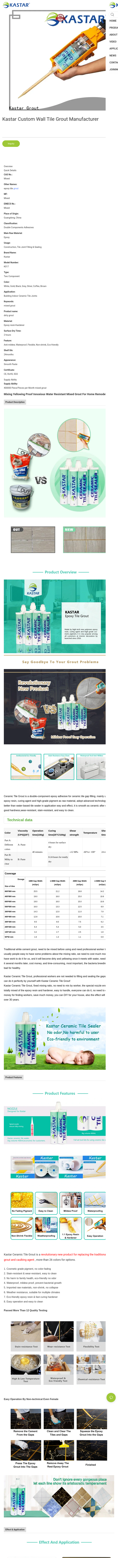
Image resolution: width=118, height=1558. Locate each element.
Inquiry (11, 143)
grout (15, 188)
